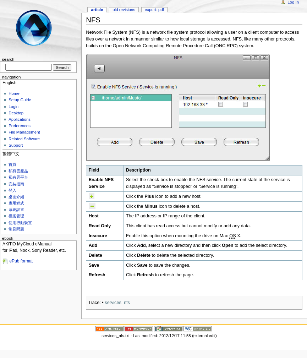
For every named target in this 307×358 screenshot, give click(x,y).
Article (97, 9)
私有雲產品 (18, 171)
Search (8, 59)
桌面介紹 (16, 197)
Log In (293, 2)
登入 (12, 190)
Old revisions (124, 9)
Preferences (20, 126)
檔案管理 (16, 216)
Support (16, 145)
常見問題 (16, 229)
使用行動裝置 (20, 223)
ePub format (21, 261)
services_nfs (117, 302)
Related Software (24, 139)
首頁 (12, 164)
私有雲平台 (18, 177)
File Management (24, 132)
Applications (20, 119)
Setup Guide (20, 100)
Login (13, 106)
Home (14, 93)
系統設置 (16, 209)
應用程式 (16, 203)
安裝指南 (16, 184)
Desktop (16, 113)
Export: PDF (154, 9)
